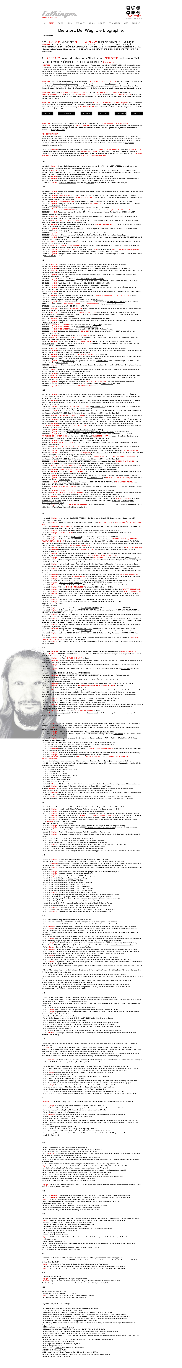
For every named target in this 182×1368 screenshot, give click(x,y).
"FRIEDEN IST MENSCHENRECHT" (99, 482)
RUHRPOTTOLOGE (79, 518)
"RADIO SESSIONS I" (105, 863)
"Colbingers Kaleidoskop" (67, 183)
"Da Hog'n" (90, 183)
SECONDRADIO (77, 476)
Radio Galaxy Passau (71, 926)
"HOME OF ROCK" (92, 329)
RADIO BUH (63, 522)
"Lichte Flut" (60, 949)
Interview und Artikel (65, 275)
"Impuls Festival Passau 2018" (101, 911)
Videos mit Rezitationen (81, 788)
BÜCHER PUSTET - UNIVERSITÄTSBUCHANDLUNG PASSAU (80, 593)
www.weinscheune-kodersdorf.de (122, 945)
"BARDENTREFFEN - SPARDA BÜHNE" (81, 430)
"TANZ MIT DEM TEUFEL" (124, 482)
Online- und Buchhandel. (62, 109)
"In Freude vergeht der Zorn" (120, 792)
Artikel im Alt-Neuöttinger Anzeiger (70, 583)
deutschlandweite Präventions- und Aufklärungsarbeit (115, 549)
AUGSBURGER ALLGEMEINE (83, 599)
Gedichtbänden (110, 84)
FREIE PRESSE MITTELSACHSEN (98, 318)
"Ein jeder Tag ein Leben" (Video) (123, 501)
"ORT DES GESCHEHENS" (86, 568)
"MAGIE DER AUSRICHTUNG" (87, 423)
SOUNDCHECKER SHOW (63, 673)
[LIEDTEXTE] (103, 113)
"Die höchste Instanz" (66, 742)
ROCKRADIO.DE (76, 168)
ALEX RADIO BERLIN (82, 673)
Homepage (47, 709)
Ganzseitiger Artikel (63, 713)
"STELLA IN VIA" (65, 170)
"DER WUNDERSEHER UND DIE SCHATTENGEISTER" (95, 815)
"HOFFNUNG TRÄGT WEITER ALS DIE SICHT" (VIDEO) (97, 685)
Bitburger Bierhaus (117, 932)
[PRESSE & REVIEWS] (66, 113)
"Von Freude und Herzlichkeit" (103, 790)
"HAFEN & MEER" (80, 434)
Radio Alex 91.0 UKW (79, 939)
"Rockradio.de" (118, 734)
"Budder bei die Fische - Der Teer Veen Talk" (100, 828)
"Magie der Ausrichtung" (68, 790)
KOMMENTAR (93, 123)
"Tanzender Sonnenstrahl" (50, 790)
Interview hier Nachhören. (114, 304)
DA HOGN (132, 558)
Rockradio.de (99, 939)
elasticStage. (47, 51)
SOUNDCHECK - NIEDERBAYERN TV (97, 283)
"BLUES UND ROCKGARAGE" (87, 327)
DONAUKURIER (76, 537)
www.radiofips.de (113, 872)
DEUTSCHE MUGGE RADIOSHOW (118, 568)
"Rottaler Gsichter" (105, 817)
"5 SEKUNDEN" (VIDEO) (122, 94)
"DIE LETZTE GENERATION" (84, 461)
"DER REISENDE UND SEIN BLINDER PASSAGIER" (107, 660)
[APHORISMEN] (120, 113)
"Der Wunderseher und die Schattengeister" (119, 788)
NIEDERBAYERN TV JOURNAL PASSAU (90, 279)
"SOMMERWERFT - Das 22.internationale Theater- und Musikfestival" (90, 432)
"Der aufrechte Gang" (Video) (51, 501)
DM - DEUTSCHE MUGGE (116, 302)
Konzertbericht (63, 599)
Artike (61, 266)
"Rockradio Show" (114, 723)
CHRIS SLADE (95, 553)
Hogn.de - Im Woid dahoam (99, 755)
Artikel (51, 869)
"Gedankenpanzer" (83, 790)
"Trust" (59, 964)
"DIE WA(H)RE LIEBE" (95, 478)
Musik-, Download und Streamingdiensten (125, 249)
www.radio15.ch (114, 809)
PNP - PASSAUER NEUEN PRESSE (106, 252)
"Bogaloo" (94, 895)
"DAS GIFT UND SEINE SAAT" (105, 224)
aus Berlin (137, 566)
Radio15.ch (86, 809)
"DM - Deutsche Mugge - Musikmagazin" (57, 681)
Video (96, 249)
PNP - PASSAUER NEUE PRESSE (106, 266)
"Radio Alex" (97, 865)
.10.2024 (56, 58)
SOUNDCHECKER (70, 96)
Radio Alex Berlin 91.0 (131, 723)
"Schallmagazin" (113, 270)
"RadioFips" (66, 865)
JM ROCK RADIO (75, 624)
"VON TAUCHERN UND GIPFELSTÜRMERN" (104, 216)
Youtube (99, 930)
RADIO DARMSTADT (74, 295)
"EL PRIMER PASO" (97, 203)
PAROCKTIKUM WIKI (84, 629)
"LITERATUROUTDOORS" (95, 698)
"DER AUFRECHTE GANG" (84, 197)
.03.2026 (56, 42)
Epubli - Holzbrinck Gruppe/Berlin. (79, 218)
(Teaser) (108, 62)
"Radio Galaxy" (49, 865)
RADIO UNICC (88, 533)
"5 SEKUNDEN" (63, 325)
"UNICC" (83, 826)
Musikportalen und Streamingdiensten (65, 84)
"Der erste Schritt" (102, 361)
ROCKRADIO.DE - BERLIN (123, 618)
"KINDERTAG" (79, 457)
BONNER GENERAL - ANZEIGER (96, 285)
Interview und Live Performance (126, 951)
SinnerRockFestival (87, 683)
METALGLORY (98, 300)
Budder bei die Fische (96, 834)
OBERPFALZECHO (76, 530)
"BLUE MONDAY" (68, 1314)
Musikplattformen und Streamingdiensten (129, 415)
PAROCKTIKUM (86, 631)
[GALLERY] (137, 113)
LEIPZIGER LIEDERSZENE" (71, 641)
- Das (71, 614)
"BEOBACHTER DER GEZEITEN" (108, 434)
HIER (96, 861)
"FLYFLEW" (97, 325)
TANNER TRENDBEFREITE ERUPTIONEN (99, 195)
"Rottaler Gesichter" (83, 786)
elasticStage (87, 174)
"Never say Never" (97, 970)
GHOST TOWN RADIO (128, 633)
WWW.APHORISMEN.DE (85, 107)
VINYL (88, 49)
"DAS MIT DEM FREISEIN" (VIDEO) (87, 94)
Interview (95, 926)
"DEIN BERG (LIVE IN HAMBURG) (118, 478)
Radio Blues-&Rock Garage (128, 738)
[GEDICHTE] (86, 113)
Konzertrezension (64, 373)
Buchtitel (135, 593)
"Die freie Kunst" (69, 361)
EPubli (53, 794)
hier (108, 941)
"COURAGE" (63, 601)
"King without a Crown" (63, 961)
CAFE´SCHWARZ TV (76, 229)
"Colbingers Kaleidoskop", (67, 375)
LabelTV (91, 742)
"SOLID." (58, 1348)
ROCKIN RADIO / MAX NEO (112, 201)
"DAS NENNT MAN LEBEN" (124, 461)
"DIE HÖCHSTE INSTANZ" (88, 702)
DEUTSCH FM (99, 581)
